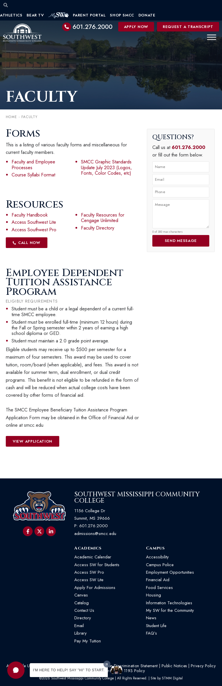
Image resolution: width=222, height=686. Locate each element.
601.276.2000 (92, 27)
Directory (82, 618)
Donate (147, 15)
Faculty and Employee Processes (33, 164)
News (151, 618)
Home (11, 117)
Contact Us (84, 610)
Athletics (11, 15)
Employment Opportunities (170, 572)
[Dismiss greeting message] (106, 664)
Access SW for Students (96, 565)
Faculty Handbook (30, 214)
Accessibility (157, 557)
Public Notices (174, 666)
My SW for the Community (170, 610)
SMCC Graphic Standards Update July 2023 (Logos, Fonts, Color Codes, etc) (106, 167)
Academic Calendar (92, 557)
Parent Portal (89, 15)
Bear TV (35, 15)
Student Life (156, 625)
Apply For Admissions (94, 587)
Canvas (81, 595)
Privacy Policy (203, 666)
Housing (153, 595)
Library (80, 633)
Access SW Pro (89, 572)
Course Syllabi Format (33, 174)
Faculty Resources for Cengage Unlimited (102, 217)
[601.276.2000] (66, 27)
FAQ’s (151, 633)
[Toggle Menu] (211, 37)
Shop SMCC (122, 15)
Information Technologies (169, 603)
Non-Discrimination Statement (131, 666)
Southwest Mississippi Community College (137, 497)
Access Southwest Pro (34, 229)
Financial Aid (157, 580)
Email (79, 625)
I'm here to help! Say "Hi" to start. (69, 670)
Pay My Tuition (87, 641)
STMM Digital (172, 678)
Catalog (81, 603)
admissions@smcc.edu (95, 533)
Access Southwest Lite (34, 222)
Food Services (159, 587)
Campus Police (160, 565)
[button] (16, 670)
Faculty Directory (97, 227)
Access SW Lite (88, 580)
